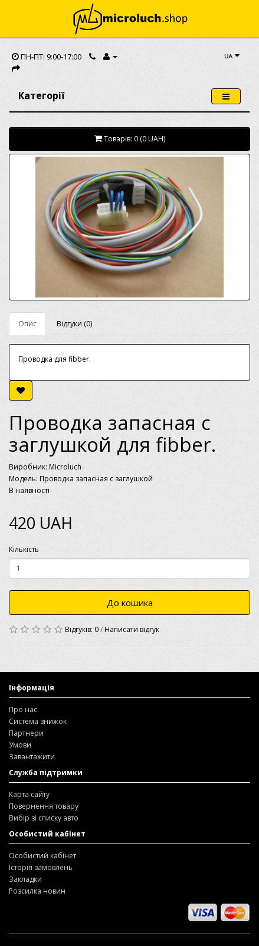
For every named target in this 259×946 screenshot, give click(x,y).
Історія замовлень (41, 867)
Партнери (26, 733)
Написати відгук (131, 629)
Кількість (24, 549)
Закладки (25, 879)
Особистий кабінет (42, 856)
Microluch (65, 467)
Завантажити (32, 757)
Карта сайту (29, 794)
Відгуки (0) (74, 324)
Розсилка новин (37, 891)
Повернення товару (43, 806)
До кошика (130, 602)
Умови (20, 745)
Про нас (23, 709)
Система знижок (38, 721)
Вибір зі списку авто (43, 818)
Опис (27, 324)
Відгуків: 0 (82, 629)
